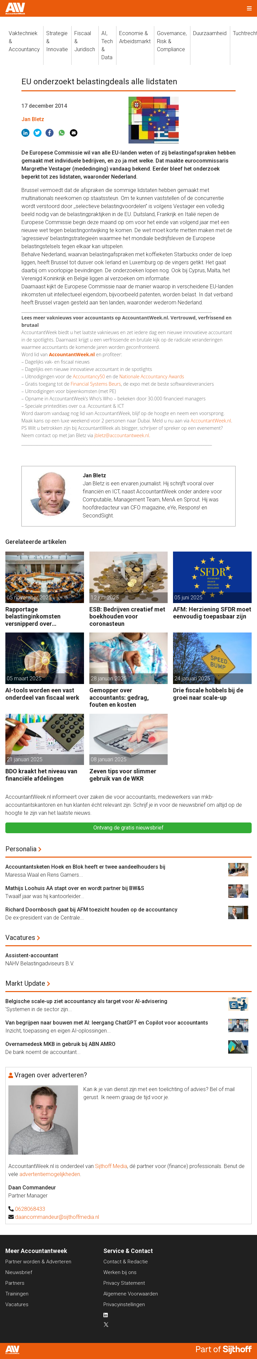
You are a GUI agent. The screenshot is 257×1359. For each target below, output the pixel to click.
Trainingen (16, 1294)
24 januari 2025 (192, 678)
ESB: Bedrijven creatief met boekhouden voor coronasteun (127, 616)
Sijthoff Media (111, 1166)
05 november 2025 (29, 597)
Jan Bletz (32, 119)
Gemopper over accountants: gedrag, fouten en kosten (119, 697)
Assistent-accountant (31, 955)
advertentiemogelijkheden (49, 1174)
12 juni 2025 (105, 597)
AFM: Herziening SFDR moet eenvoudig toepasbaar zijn (212, 613)
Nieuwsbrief (18, 1272)
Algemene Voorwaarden (130, 1294)
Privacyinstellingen (124, 1304)
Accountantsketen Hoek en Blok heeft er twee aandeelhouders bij (85, 867)
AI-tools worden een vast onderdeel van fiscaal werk (42, 694)
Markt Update (25, 983)
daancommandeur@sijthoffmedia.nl (57, 1217)
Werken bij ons (120, 1272)
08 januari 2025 (108, 759)
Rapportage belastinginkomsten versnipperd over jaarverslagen (33, 616)
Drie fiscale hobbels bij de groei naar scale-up (208, 694)
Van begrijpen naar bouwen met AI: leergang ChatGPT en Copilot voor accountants (106, 1023)
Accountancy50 (89, 376)
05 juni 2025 (188, 597)
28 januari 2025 (108, 678)
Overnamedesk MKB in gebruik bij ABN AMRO (60, 1044)
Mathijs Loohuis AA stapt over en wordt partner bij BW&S (74, 888)
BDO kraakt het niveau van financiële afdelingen (41, 775)
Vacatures (20, 938)
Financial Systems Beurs (96, 384)
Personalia (20, 849)
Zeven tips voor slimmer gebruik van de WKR (122, 775)
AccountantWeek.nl (211, 420)
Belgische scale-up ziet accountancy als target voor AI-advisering (86, 1001)
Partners (14, 1283)
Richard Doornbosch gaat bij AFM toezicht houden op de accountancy (91, 909)
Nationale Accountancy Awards (151, 376)
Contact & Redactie (125, 1262)
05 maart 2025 (24, 678)
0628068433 (30, 1209)
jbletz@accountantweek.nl (121, 435)
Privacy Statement (124, 1283)
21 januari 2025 (24, 759)
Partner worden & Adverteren (38, 1262)
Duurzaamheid (210, 33)
